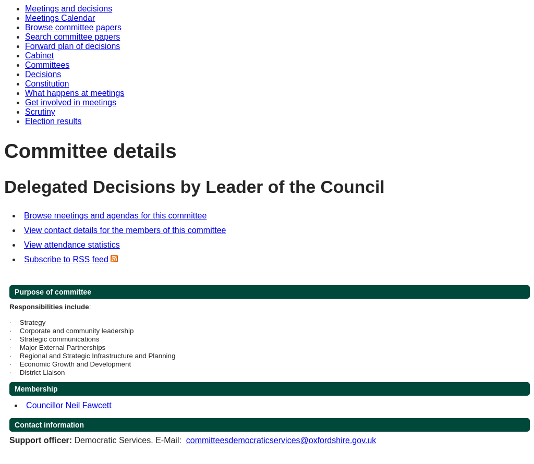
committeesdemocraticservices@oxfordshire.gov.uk (281, 440)
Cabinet (39, 55)
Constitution (47, 83)
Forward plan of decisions (72, 46)
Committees (47, 64)
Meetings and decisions (68, 8)
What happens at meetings (74, 93)
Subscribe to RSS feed (71, 259)
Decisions (43, 74)
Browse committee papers (73, 27)
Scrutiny (40, 111)
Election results (53, 121)
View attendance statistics (72, 244)
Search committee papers (72, 36)
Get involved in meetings (70, 102)
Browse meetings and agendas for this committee (115, 215)
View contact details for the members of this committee (125, 230)
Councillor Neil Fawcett (69, 405)
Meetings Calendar (60, 18)
